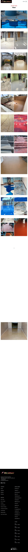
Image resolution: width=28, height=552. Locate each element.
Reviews (2, 492)
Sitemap (2, 494)
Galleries (2, 490)
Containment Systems (4, 508)
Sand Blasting (3, 510)
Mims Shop (2, 499)
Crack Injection (3, 504)
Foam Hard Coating (4, 514)
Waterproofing (3, 512)
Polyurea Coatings (3, 506)
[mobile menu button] (26, 1)
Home (2, 488)
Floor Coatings (3, 501)
